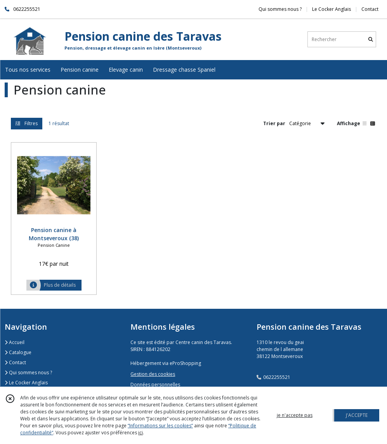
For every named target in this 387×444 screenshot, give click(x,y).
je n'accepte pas (294, 415)
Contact (369, 9)
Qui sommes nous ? (28, 372)
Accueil (14, 342)
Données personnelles (155, 384)
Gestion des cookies (152, 374)
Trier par (274, 123)
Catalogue (18, 352)
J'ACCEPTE (357, 415)
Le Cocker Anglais (26, 382)
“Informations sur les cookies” (160, 425)
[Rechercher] (371, 39)
